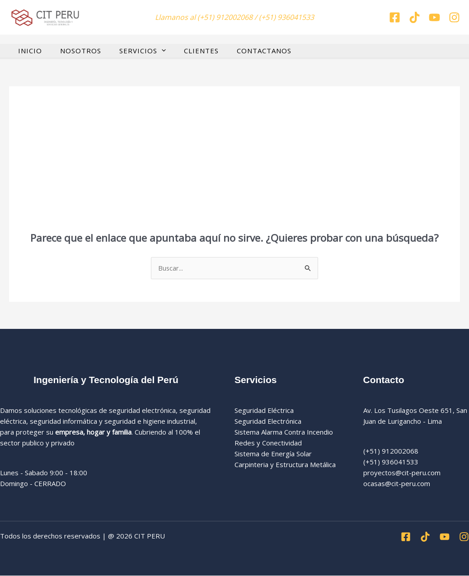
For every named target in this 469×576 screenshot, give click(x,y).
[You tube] (434, 17)
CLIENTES (185, 50)
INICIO (28, 50)
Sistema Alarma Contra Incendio (283, 431)
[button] (150, 50)
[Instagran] (454, 17)
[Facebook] (394, 17)
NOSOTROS (73, 50)
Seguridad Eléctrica (264, 410)
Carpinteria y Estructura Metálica (285, 464)
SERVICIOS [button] (131, 50)
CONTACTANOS (243, 50)
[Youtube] (445, 537)
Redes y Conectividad (268, 442)
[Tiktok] (414, 17)
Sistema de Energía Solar (273, 453)
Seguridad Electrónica (267, 421)
